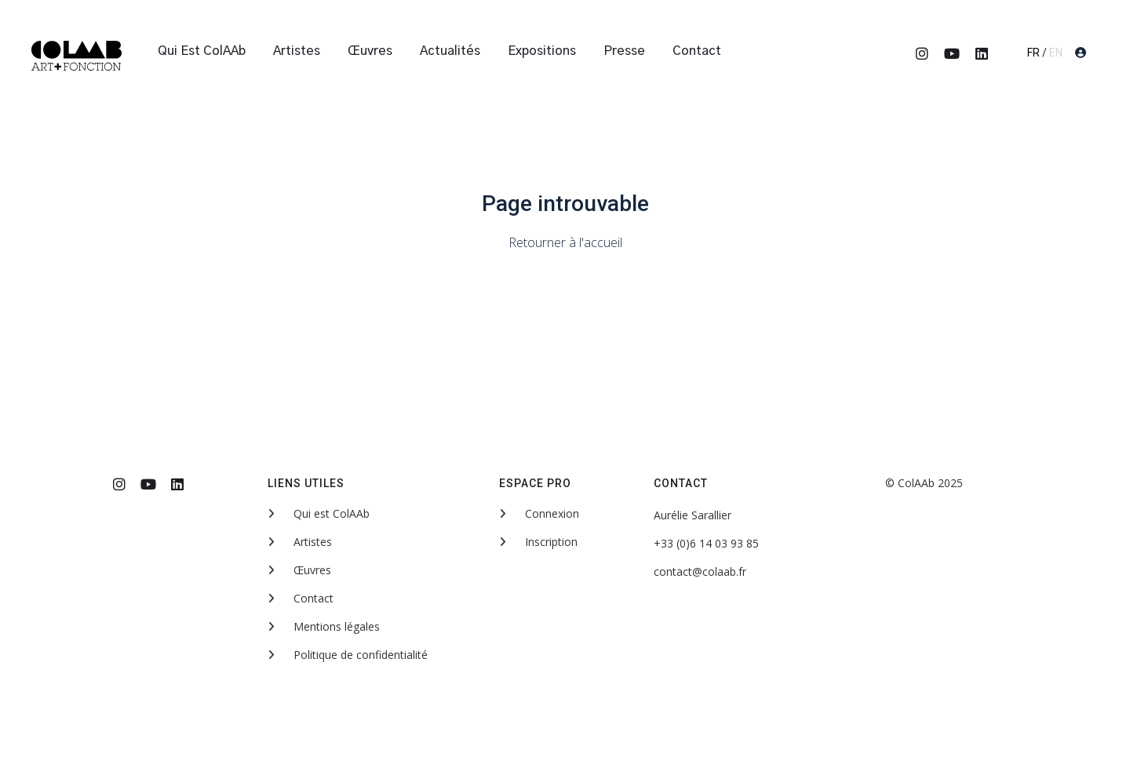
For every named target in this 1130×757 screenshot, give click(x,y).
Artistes (296, 51)
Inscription (538, 541)
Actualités (450, 51)
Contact (697, 51)
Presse (624, 51)
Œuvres (370, 51)
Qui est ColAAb (202, 51)
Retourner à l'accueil (565, 242)
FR (1033, 52)
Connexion (539, 513)
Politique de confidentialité (348, 654)
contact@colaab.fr (700, 571)
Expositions (542, 51)
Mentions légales (324, 626)
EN (1056, 52)
